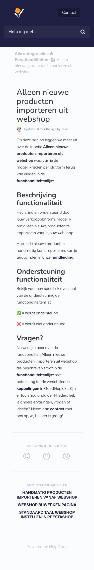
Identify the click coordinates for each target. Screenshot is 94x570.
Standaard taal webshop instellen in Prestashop (47, 515)
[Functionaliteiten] (35, 57)
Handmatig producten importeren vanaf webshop (47, 495)
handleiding (62, 257)
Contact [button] (69, 12)
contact (57, 409)
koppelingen (28, 388)
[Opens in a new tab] (47, 547)
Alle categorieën (31, 54)
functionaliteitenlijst (35, 180)
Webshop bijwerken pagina (47, 504)
